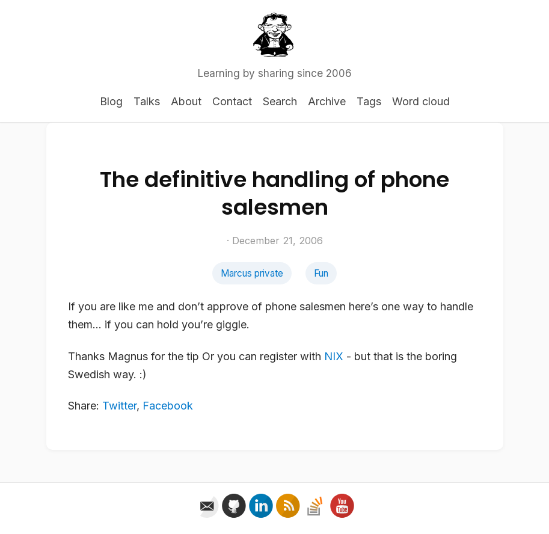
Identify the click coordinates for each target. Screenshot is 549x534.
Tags (369, 101)
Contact (232, 101)
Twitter (119, 405)
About (186, 101)
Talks (146, 101)
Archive (327, 101)
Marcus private (252, 273)
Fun (321, 273)
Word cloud (421, 101)
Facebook (168, 405)
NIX (333, 356)
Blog (111, 101)
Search (280, 101)
